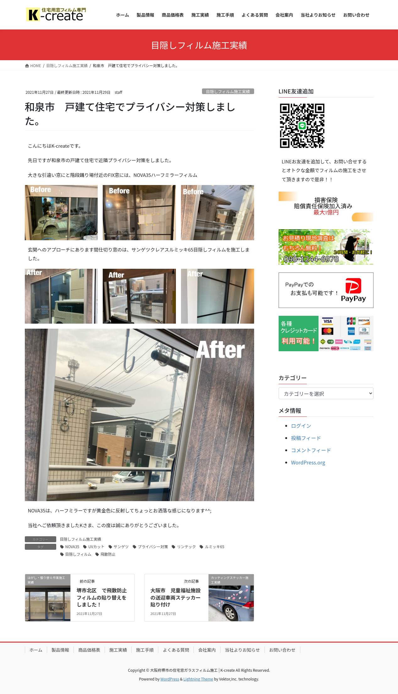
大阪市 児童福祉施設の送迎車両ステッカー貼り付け (175, 597)
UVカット (96, 546)
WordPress (170, 678)
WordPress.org (308, 462)
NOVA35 (72, 546)
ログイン (301, 425)
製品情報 (60, 650)
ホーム (36, 650)
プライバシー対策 (153, 546)
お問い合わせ (282, 650)
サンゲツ (121, 546)
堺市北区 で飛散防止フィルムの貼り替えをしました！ (102, 597)
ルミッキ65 (214, 546)
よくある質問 (176, 650)
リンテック (186, 546)
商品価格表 (89, 650)
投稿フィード (306, 438)
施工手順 (145, 650)
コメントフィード (311, 450)
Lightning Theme (198, 678)
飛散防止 (108, 554)
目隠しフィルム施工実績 (228, 91)
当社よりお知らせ (242, 650)
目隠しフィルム (78, 554)
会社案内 (207, 650)
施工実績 (118, 650)
